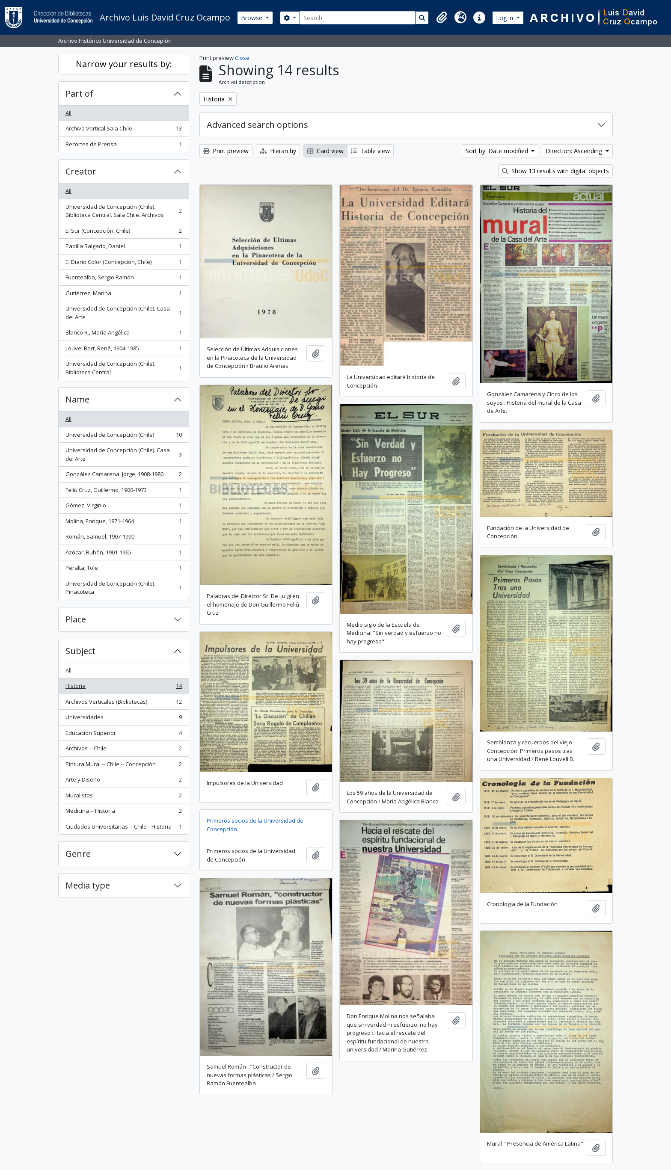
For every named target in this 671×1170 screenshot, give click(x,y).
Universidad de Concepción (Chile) (123, 436)
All (68, 113)
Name (77, 399)
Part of (79, 93)
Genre (78, 853)
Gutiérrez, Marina (123, 295)
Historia (123, 687)
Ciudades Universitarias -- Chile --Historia (123, 828)
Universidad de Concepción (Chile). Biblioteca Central (123, 368)
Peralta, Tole (123, 569)
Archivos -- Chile (123, 750)
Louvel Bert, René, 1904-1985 (123, 350)
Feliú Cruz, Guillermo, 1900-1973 (123, 492)
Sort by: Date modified (498, 151)
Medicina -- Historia (123, 812)
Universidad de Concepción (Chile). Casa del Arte (123, 313)
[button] (441, 17)
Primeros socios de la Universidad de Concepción (255, 825)
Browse (252, 18)
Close (242, 58)
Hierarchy (278, 151)
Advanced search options (257, 124)
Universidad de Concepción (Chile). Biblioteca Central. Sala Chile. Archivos (123, 211)
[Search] (358, 17)
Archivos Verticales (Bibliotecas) (123, 703)
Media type (87, 885)
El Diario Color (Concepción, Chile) (123, 264)
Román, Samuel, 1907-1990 (123, 538)
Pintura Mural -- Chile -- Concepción (123, 766)
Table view (370, 151)
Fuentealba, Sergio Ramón (123, 279)
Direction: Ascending (575, 151)
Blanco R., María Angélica (123, 334)
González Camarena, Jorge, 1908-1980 (123, 476)
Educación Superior (123, 735)
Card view (325, 151)
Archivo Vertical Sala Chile (123, 130)
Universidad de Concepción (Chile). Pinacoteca (123, 588)
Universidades (123, 719)
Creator (80, 171)
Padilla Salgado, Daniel (123, 248)
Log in (505, 18)
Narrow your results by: (124, 64)
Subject (80, 651)
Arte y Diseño (123, 781)
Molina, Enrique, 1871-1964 (123, 523)
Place (75, 619)
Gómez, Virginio (123, 507)
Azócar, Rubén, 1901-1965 (123, 554)
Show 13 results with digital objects (555, 171)
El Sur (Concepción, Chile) (123, 232)
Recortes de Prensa (123, 146)
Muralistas (123, 797)
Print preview (226, 151)
